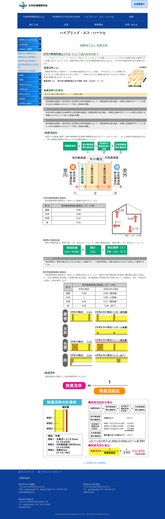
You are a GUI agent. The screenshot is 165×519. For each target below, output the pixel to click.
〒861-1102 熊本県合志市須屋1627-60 (33, 502)
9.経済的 (21, 99)
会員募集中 (139, 4)
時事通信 (98, 24)
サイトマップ (27, 472)
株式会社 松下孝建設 (27, 484)
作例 (131, 17)
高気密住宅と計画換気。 (27, 71)
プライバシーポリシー (51, 472)
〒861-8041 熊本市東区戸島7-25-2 (97, 487)
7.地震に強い (23, 89)
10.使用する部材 (24, 103)
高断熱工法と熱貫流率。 (27, 57)
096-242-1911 (28, 504)
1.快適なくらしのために (27, 40)
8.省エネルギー (24, 94)
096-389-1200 (93, 489)
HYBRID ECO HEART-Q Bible (66, 17)
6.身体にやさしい (25, 84)
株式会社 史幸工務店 (92, 484)
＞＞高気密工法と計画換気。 (95, 463)
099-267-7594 (45, 489)
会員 (66, 24)
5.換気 (20, 80)
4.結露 (20, 75)
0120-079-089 (30, 489)
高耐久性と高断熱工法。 (27, 53)
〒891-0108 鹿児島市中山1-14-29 (31, 487)
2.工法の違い (23, 44)
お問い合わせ (131, 24)
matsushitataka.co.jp (26, 492)
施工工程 (33, 24)
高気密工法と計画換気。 (27, 61)
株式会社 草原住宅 (26, 499)
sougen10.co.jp (24, 507)
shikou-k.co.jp (89, 492)
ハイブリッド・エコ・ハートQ (98, 17)
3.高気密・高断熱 (25, 49)
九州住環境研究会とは (33, 17)
